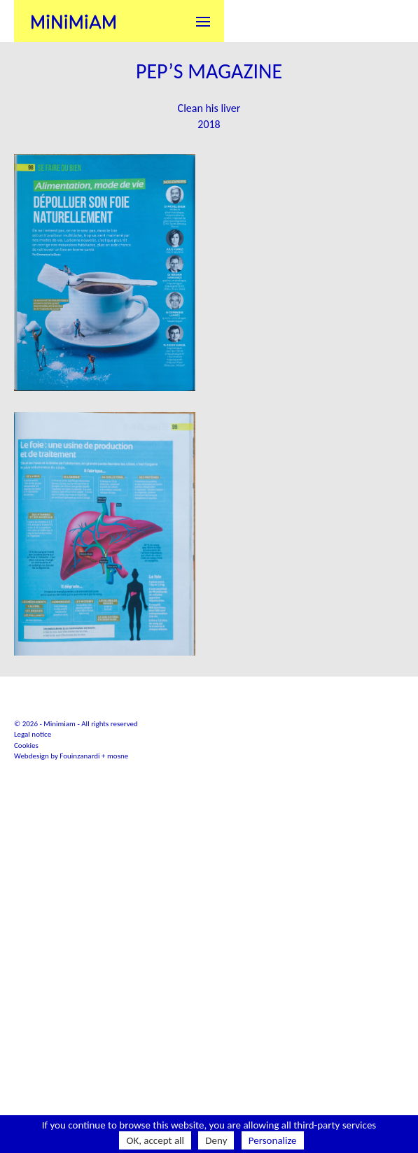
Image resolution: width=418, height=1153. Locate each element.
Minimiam (73, 21)
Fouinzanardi (79, 907)
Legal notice (32, 886)
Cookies (26, 896)
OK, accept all (155, 1140)
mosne (117, 907)
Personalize (273, 1140)
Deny (216, 1140)
